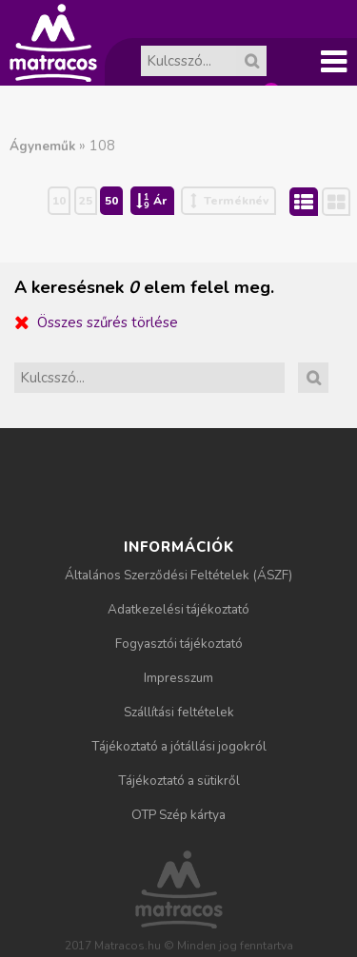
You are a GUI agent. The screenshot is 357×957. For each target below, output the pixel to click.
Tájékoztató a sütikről (179, 780)
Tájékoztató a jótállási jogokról (179, 746)
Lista (317, 200)
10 (59, 200)
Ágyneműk (42, 146)
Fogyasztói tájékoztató (179, 644)
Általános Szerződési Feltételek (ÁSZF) (178, 575)
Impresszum (178, 678)
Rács (349, 201)
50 (111, 200)
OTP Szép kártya (178, 815)
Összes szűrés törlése (107, 322)
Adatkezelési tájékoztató (178, 609)
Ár (160, 200)
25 (85, 200)
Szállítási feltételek (179, 712)
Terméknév (236, 200)
